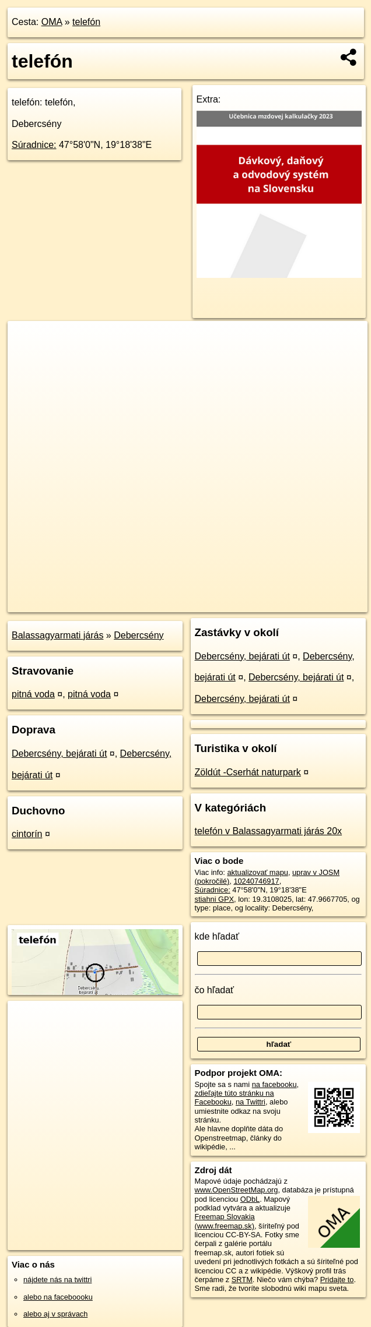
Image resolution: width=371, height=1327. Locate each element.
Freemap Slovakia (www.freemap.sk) (225, 1221)
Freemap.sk (223, 602)
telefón (86, 22)
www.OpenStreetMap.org (236, 1189)
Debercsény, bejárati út (59, 753)
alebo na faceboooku (58, 1297)
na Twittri (250, 1101)
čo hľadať (215, 990)
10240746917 (256, 881)
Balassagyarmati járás (57, 635)
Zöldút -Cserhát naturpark (248, 772)
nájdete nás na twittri (57, 1279)
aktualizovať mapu (257, 872)
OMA (51, 22)
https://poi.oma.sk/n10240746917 (312, 602)
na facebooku (274, 1084)
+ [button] (28, 341)
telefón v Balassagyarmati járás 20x (268, 831)
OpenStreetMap (163, 602)
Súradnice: (34, 145)
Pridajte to (337, 1279)
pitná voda (33, 694)
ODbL (250, 1199)
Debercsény (138, 635)
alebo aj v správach (55, 1314)
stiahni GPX (215, 899)
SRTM (242, 1279)
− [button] (28, 359)
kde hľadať (217, 936)
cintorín (27, 834)
